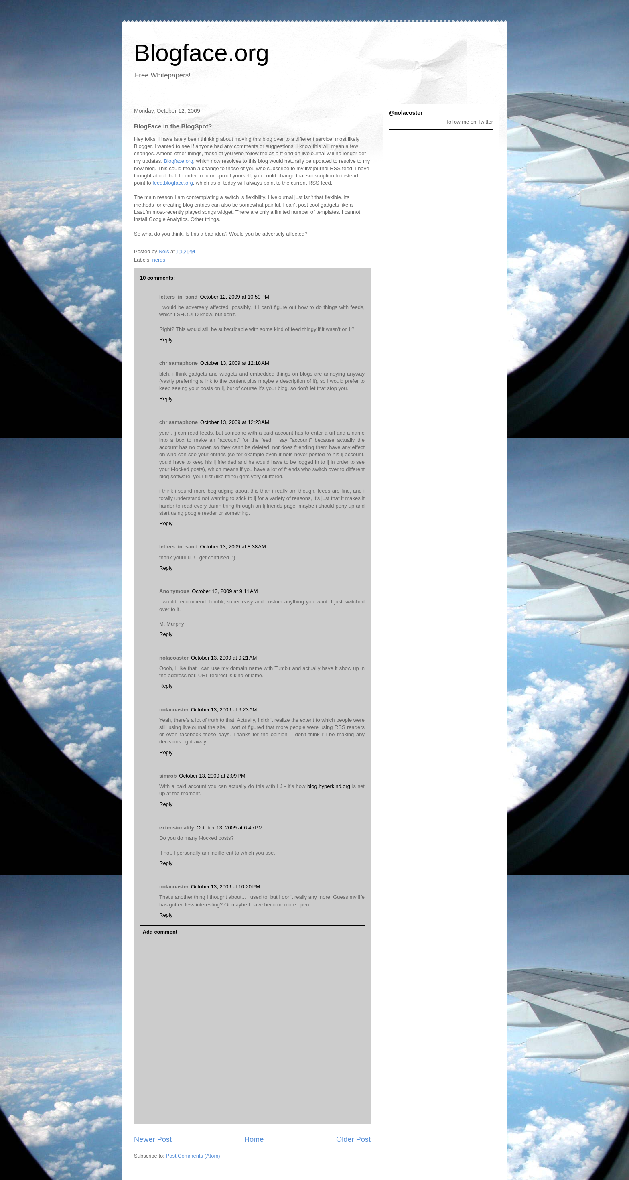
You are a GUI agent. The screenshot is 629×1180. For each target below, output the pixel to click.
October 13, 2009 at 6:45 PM (230, 828)
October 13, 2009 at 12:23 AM (234, 422)
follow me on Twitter (470, 122)
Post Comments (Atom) (193, 1156)
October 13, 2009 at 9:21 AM (224, 658)
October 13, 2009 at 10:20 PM (225, 886)
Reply (165, 340)
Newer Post (153, 1139)
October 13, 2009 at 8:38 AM (233, 547)
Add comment (160, 932)
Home (254, 1139)
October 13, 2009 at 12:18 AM (234, 363)
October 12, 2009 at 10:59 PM (234, 297)
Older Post (353, 1139)
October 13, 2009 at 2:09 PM (212, 776)
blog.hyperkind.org (328, 786)
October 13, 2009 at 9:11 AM (225, 591)
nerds (159, 260)
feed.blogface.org (172, 183)
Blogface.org (201, 52)
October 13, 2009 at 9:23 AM (224, 710)
